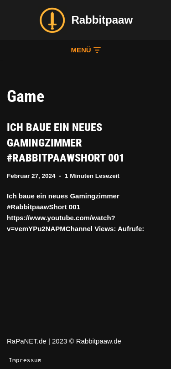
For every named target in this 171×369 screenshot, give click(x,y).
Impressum (25, 360)
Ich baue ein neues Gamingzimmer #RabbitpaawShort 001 (65, 142)
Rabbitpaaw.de (98, 341)
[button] (85, 50)
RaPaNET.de (27, 341)
